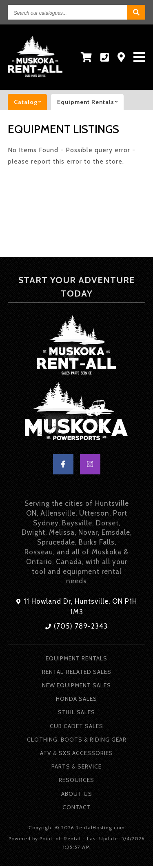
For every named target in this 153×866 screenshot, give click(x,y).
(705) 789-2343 (76, 626)
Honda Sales (76, 698)
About (76, 793)
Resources (76, 780)
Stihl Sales (76, 712)
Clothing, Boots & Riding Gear (76, 739)
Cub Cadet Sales (76, 726)
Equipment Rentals (76, 658)
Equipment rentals (90, 102)
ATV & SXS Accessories (76, 753)
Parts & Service (76, 766)
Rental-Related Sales (76, 672)
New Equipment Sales (76, 685)
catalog (30, 102)
